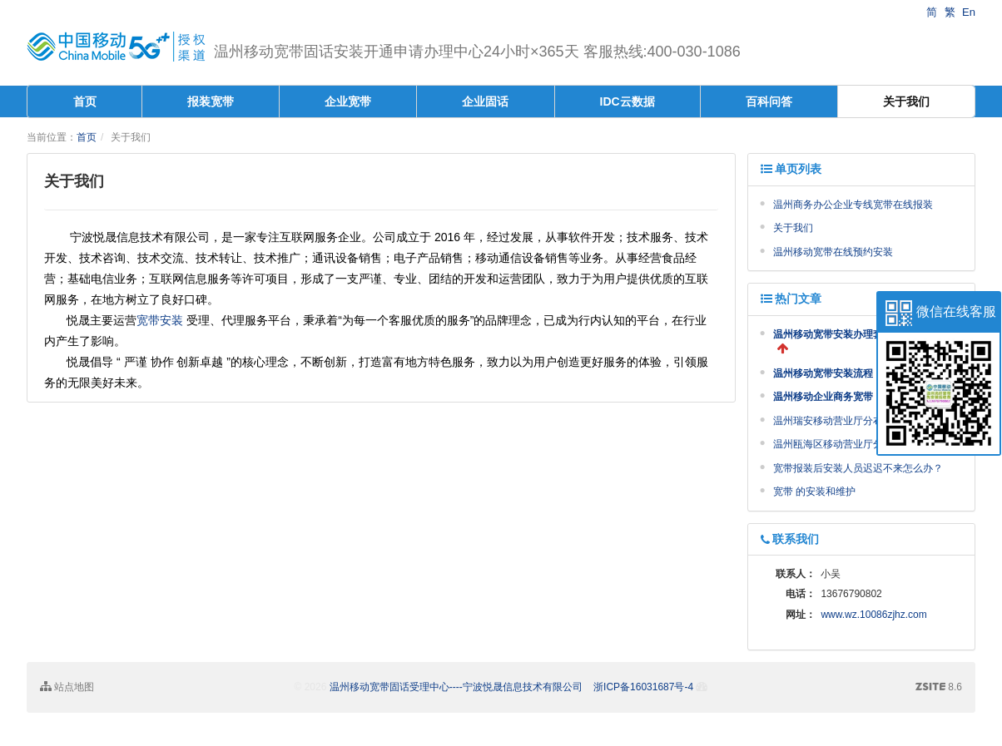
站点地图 (67, 686)
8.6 (938, 687)
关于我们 (906, 101)
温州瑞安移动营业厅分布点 (833, 421)
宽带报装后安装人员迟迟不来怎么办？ (858, 468)
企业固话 (485, 101)
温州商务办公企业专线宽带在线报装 (853, 204)
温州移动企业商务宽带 (823, 397)
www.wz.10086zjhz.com (873, 614)
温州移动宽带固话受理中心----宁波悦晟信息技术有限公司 (456, 687)
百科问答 (769, 101)
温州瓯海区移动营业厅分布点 (838, 444)
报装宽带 (210, 101)
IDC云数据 (627, 101)
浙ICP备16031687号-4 (643, 687)
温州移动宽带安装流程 (823, 373)
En (968, 12)
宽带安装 (159, 320)
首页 (85, 101)
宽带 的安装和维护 (814, 491)
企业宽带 (348, 101)
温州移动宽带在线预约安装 (833, 252)
